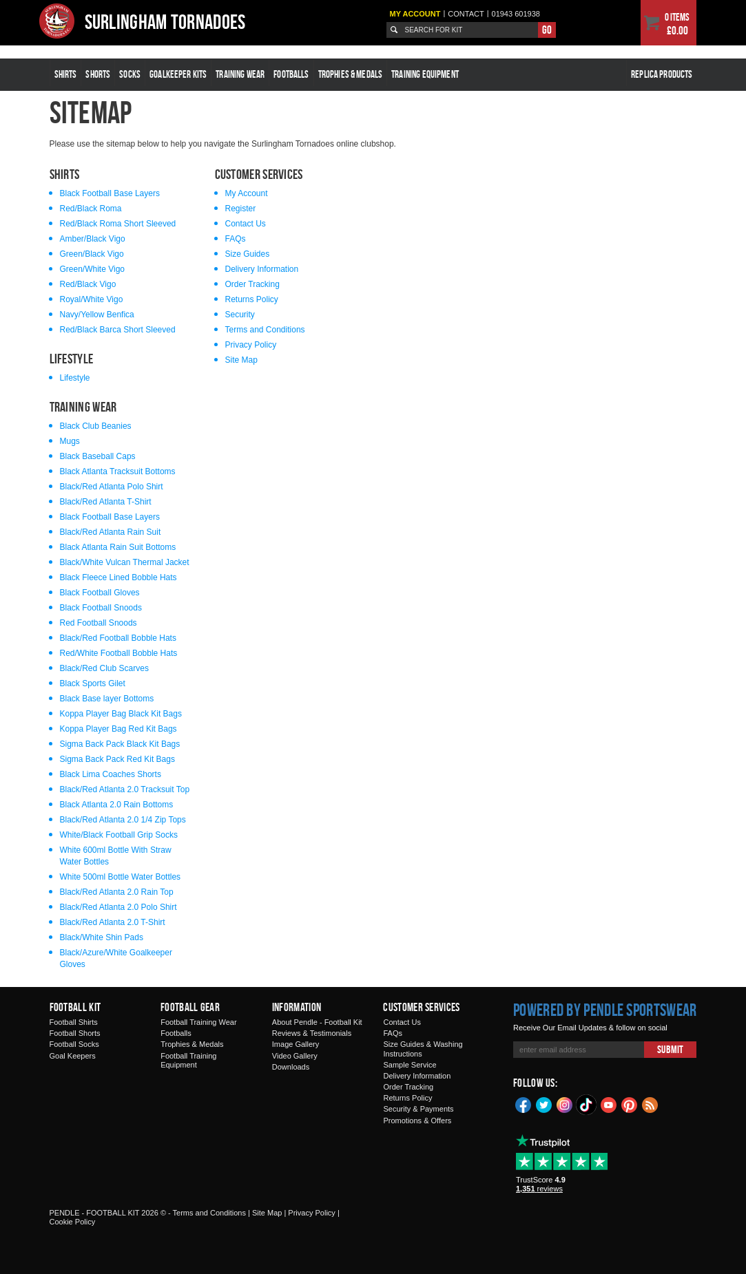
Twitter (544, 1104)
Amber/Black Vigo (92, 239)
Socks (130, 74)
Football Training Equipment (188, 1060)
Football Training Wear (198, 1022)
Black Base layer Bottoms (107, 698)
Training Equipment (425, 74)
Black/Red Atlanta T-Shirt (106, 502)
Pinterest (629, 1104)
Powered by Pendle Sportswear (604, 1010)
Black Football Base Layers (110, 193)
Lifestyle (75, 378)
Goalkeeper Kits (178, 74)
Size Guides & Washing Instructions (422, 1048)
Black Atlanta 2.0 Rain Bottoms (117, 804)
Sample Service (409, 1065)
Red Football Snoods (98, 623)
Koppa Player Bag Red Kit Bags (118, 729)
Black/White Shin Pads (101, 937)
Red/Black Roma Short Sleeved (118, 224)
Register (240, 208)
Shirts (65, 74)
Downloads (290, 1067)
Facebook (523, 1104)
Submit (670, 1049)
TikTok (587, 1104)
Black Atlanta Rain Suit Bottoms (118, 547)
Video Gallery (295, 1056)
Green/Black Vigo (92, 254)
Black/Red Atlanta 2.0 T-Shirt (112, 922)
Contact (466, 14)
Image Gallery (295, 1044)
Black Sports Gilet (92, 683)
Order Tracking (252, 284)
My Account (414, 14)
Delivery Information (262, 269)
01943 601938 (516, 14)
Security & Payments (418, 1109)
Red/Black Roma (91, 208)
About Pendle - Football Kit (317, 1022)
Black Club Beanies (96, 426)
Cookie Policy (73, 1222)
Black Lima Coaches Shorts (110, 774)
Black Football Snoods (101, 608)
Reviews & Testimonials (311, 1033)
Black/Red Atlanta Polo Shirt (111, 486)
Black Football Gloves (100, 592)
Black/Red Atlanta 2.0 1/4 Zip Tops (123, 820)
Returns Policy (251, 299)
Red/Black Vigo (88, 284)
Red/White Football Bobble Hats (119, 653)
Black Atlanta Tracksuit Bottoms (118, 471)
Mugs (70, 441)
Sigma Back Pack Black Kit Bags (120, 744)
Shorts (97, 74)
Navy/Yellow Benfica (97, 314)
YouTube (609, 1104)
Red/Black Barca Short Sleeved (118, 330)
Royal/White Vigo (91, 299)
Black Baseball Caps (98, 456)
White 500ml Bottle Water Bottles (120, 877)
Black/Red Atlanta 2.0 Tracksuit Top (125, 789)
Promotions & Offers (417, 1120)
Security (240, 314)
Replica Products (661, 74)
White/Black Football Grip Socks (119, 835)
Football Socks (74, 1044)
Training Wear (240, 74)
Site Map (241, 360)
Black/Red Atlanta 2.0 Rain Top (117, 892)
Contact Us (245, 224)
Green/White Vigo (92, 269)
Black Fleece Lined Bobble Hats (118, 577)
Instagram (565, 1104)
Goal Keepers (73, 1056)
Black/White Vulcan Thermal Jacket (124, 562)
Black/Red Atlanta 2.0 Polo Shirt (118, 907)
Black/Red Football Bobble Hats (118, 638)
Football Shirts (74, 1022)
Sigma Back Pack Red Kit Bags (117, 759)
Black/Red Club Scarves (104, 668)
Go (547, 29)
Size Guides (247, 254)
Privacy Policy (251, 345)
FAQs (235, 239)
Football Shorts (75, 1033)
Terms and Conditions (265, 330)
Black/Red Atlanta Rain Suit (110, 532)
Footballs (291, 74)
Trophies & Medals (350, 74)
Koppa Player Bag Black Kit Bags (121, 714)
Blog (650, 1104)
